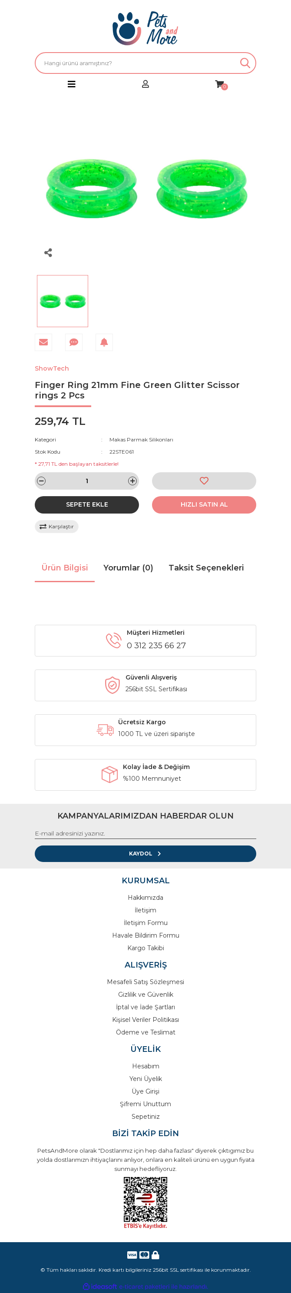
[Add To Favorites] (204, 481)
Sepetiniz (146, 1117)
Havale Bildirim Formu (145, 935)
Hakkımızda (145, 898)
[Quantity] (87, 481)
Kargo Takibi (145, 948)
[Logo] (145, 28)
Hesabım (145, 1066)
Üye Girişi (145, 1091)
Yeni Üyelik (145, 1079)
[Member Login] (145, 84)
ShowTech (52, 368)
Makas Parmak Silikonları (141, 439)
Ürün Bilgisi (64, 568)
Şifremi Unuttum (145, 1104)
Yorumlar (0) (128, 568)
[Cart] (219, 84)
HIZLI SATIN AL (204, 504)
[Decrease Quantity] (41, 481)
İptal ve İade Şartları (145, 1007)
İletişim (145, 910)
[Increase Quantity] (132, 481)
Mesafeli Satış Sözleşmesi (145, 982)
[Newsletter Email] (145, 834)
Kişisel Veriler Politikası (145, 1020)
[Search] (145, 63)
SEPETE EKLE (87, 504)
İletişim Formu (146, 923)
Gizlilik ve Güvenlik (145, 994)
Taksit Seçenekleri (206, 568)
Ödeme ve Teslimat (145, 1032)
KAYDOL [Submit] (145, 853)
